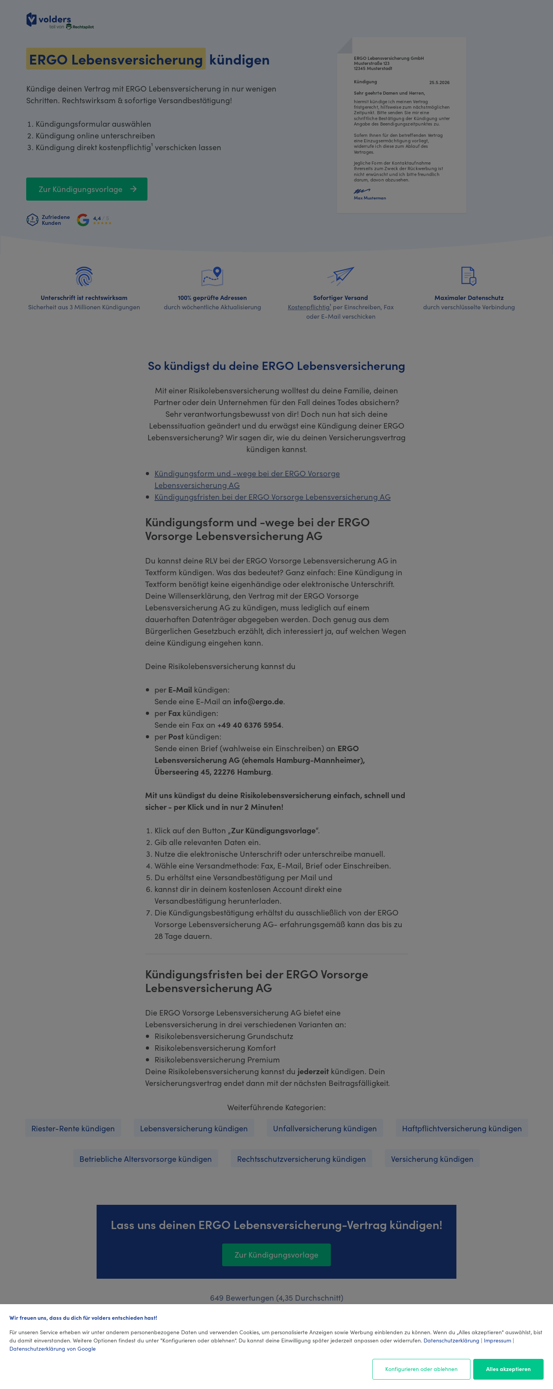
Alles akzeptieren (508, 1369)
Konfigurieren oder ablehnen (421, 1369)
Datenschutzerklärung (451, 1340)
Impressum (497, 1340)
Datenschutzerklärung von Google (52, 1348)
